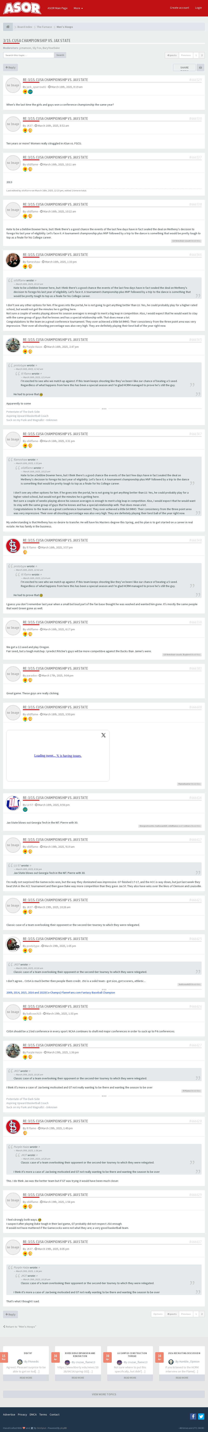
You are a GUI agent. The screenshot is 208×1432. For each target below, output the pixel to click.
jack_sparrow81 (36, 87)
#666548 (195, 540)
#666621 (195, 900)
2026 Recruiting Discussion (184, 1353)
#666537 (195, 157)
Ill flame (26, 373)
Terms (43, 1414)
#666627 (195, 1045)
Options (158, 1313)
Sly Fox (37, 48)
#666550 (195, 622)
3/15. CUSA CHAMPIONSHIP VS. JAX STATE (37, 40)
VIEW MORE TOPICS (104, 1394)
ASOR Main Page (58, 8)
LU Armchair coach (182, 240)
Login (198, 7)
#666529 (195, 80)
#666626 (195, 1006)
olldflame (32, 164)
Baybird (187, 654)
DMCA (33, 1414)
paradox (32, 675)
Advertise (9, 1414)
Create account (179, 7)
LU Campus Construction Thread (132, 1355)
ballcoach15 (161, 826)
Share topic (184, 69)
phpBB (63, 1428)
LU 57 (30, 805)
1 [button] (196, 55)
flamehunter (185, 784)
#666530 (195, 118)
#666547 (195, 434)
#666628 (195, 1121)
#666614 (195, 798)
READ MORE (26, 1377)
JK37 (30, 125)
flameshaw (33, 262)
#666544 (195, 254)
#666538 (195, 204)
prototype (20, 365)
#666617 (195, 839)
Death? (28, 1353)
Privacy (22, 1414)
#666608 (195, 707)
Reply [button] (10, 67)
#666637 (195, 1242)
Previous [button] (186, 55)
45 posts (172, 55)
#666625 (195, 939)
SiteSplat (41, 1428)
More (78, 8)
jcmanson (25, 48)
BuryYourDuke (51, 48)
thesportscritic (147, 826)
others (187, 826)
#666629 (195, 1195)
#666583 (195, 668)
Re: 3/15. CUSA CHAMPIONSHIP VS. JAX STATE (55, 80)
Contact (54, 1414)
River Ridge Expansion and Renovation (80, 1355)
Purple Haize (34, 347)
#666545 (195, 339)
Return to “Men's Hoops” (19, 1326)
